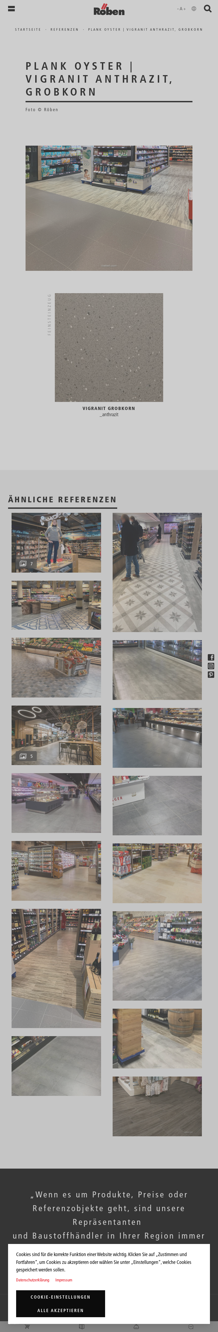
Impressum (63, 1279)
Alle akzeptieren (60, 1310)
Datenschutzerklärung (32, 1279)
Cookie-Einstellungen (61, 1297)
